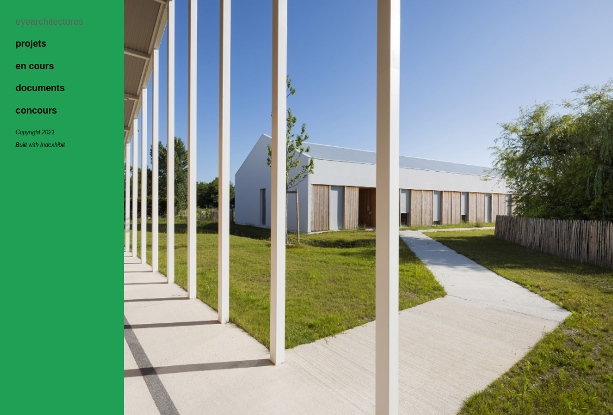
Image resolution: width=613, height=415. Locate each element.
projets (31, 43)
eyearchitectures (49, 22)
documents (40, 88)
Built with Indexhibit (40, 145)
